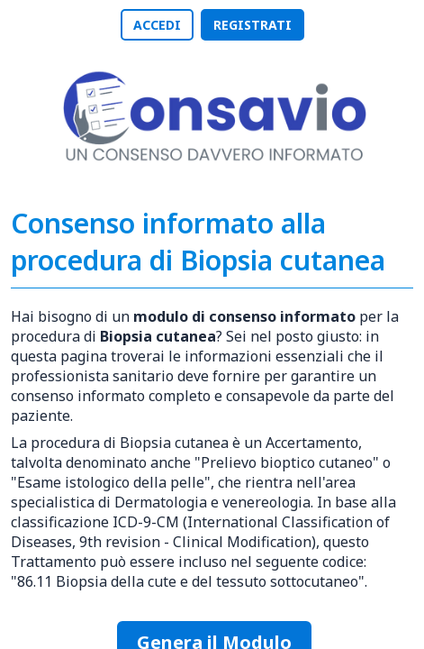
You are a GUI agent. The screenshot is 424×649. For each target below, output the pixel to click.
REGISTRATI (252, 24)
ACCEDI (157, 24)
